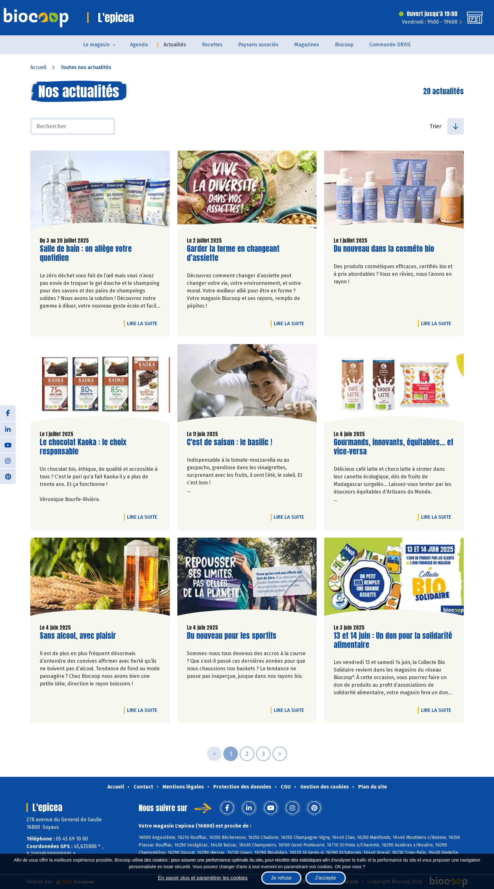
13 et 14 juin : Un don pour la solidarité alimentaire (393, 640)
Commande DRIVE (390, 45)
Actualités (175, 45)
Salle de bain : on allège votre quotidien (86, 253)
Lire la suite (143, 323)
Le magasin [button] (96, 45)
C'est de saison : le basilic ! (229, 442)
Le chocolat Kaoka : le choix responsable (83, 447)
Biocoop (344, 45)
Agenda (139, 45)
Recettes (212, 45)
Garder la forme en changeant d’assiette (233, 253)
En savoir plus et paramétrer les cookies (203, 877)
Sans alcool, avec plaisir (78, 635)
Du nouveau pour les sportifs (231, 635)
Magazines (306, 45)
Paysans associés (258, 45)
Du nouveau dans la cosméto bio (384, 248)
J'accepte (325, 877)
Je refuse (281, 877)
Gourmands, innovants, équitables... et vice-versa (393, 447)
